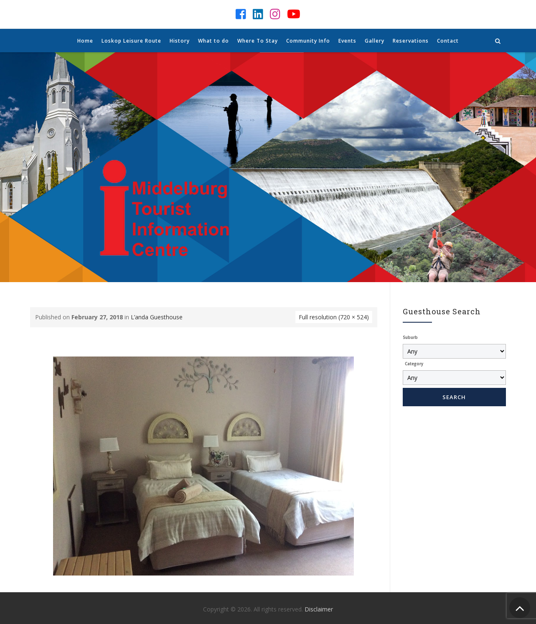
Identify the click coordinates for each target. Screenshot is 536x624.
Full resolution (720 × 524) (334, 317)
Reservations (411, 40)
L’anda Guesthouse (157, 317)
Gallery (374, 40)
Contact (448, 40)
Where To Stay (257, 40)
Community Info (308, 40)
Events (347, 40)
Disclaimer (319, 609)
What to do (213, 40)
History (180, 40)
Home (85, 40)
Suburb (410, 337)
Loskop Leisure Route (131, 40)
